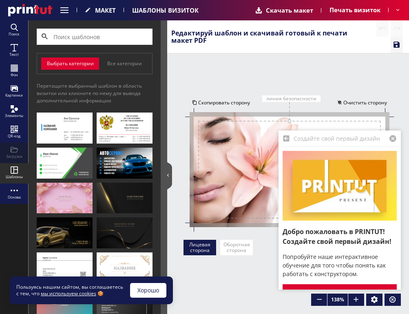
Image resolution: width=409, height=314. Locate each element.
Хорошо (148, 290)
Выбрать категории (70, 63)
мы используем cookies (68, 293)
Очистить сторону (363, 103)
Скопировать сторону (220, 103)
